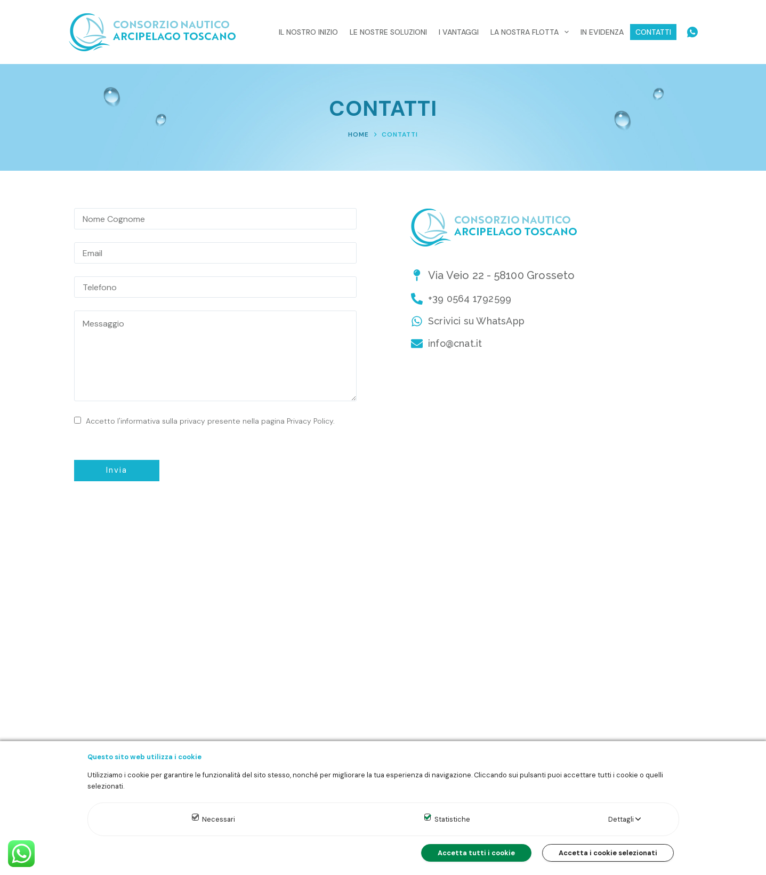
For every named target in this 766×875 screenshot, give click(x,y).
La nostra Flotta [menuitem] (531, 32)
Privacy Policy (310, 421)
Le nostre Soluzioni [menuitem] (388, 32)
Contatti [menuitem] (653, 32)
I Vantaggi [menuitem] (459, 32)
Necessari (218, 819)
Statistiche (452, 819)
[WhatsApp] (692, 32)
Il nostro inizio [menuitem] (308, 32)
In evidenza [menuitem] (602, 32)
